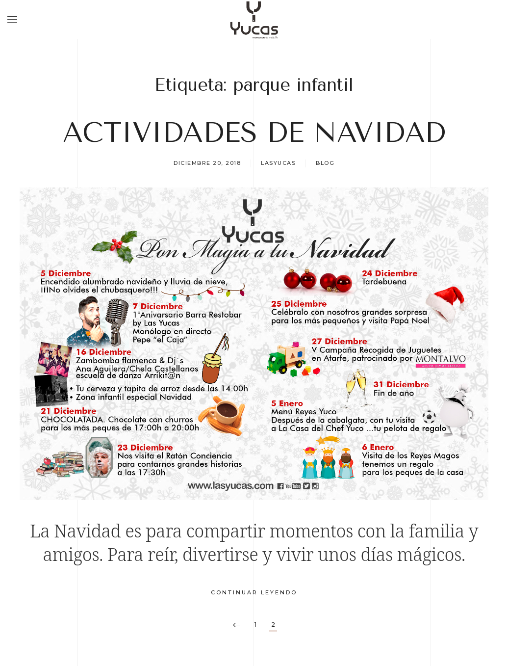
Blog (325, 163)
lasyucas (278, 163)
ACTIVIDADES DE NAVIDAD (254, 132)
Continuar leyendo (254, 592)
